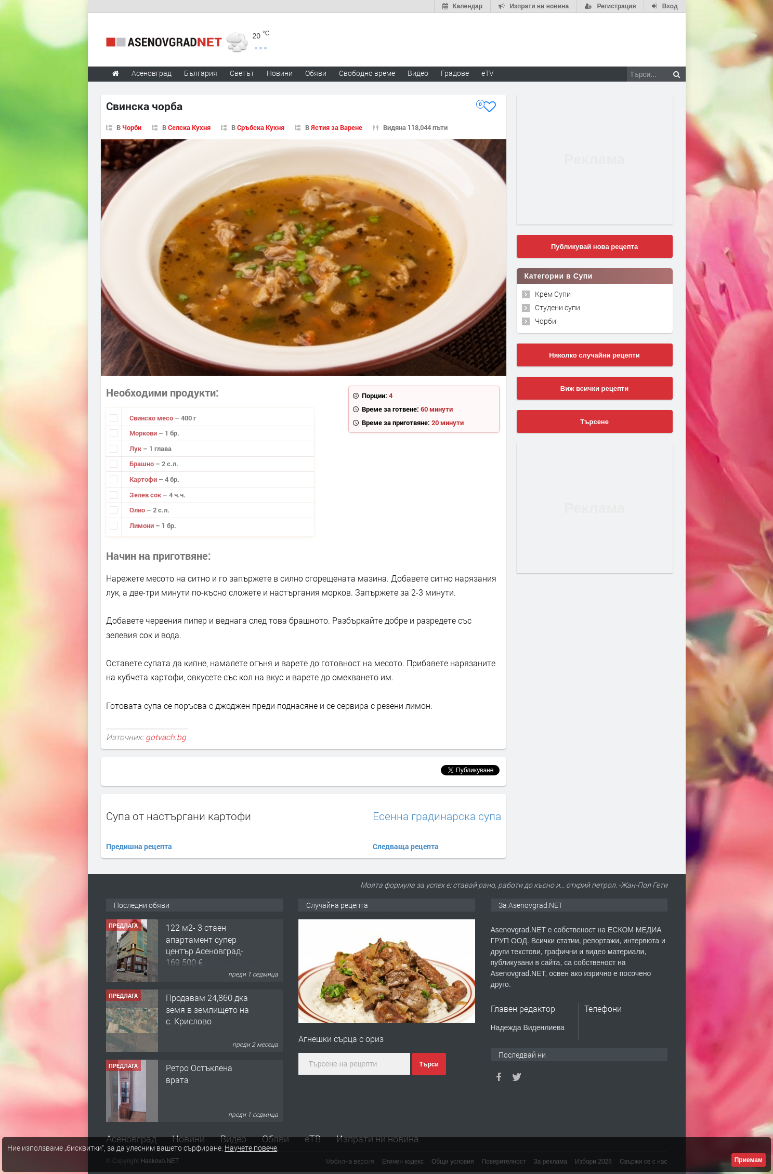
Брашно (142, 463)
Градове (455, 73)
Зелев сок (146, 494)
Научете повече (251, 1148)
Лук (136, 448)
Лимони (142, 525)
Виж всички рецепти (594, 388)
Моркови (144, 433)
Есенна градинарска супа (437, 816)
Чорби (131, 127)
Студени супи (557, 307)
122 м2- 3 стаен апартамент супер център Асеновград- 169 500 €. (204, 945)
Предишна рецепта (139, 846)
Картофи (144, 479)
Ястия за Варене (336, 127)
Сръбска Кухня (260, 127)
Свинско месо (152, 418)
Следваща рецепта (406, 846)
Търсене (594, 422)
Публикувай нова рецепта (594, 246)
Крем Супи (553, 294)
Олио (138, 510)
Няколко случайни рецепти (594, 355)
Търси (428, 1064)
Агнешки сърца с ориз (341, 1038)
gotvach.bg (166, 737)
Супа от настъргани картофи (178, 816)
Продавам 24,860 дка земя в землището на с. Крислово (207, 1009)
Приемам (749, 1160)
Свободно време (367, 73)
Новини (280, 73)
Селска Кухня (189, 127)
